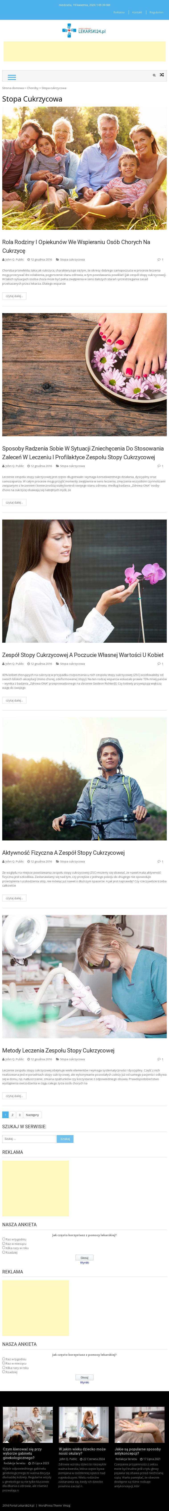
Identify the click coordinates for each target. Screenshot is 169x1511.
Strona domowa (13, 88)
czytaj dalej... (14, 296)
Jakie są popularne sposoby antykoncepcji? (138, 1451)
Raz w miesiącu (16, 1244)
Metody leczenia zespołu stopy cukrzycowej (58, 1050)
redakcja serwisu (14, 1463)
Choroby (33, 88)
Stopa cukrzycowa (72, 259)
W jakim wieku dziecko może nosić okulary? (82, 1451)
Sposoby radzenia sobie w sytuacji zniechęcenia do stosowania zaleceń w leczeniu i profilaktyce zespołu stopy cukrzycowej (83, 453)
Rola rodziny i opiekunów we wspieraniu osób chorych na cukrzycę (76, 246)
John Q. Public (15, 259)
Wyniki (84, 1262)
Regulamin (156, 12)
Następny (32, 1115)
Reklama (119, 12)
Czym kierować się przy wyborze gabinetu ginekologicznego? (22, 1453)
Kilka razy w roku (17, 1248)
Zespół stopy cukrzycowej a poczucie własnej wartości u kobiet (82, 655)
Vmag (66, 1505)
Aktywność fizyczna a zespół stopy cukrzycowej (63, 852)
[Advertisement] (85, 51)
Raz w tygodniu (16, 1239)
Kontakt (137, 12)
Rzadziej (11, 1252)
